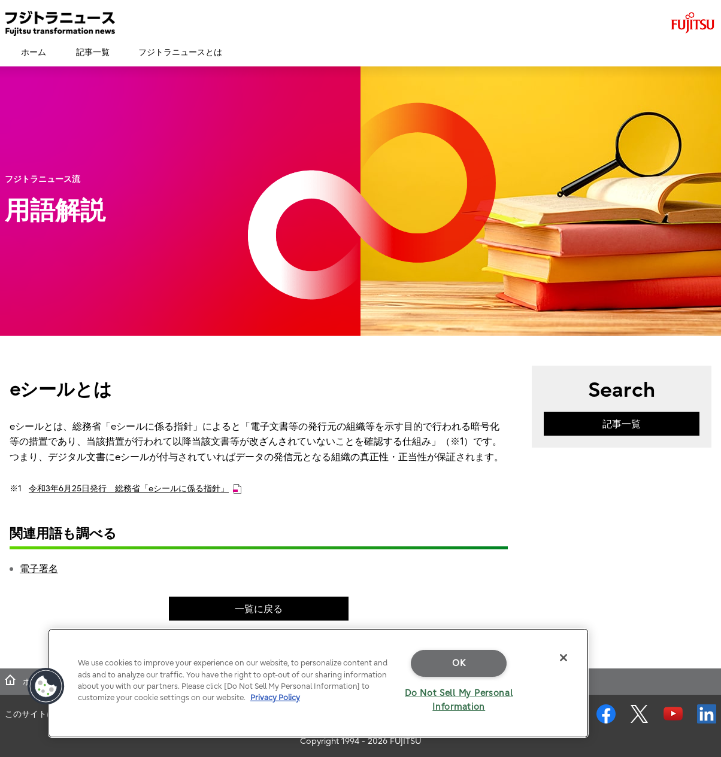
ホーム (33, 52)
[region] (318, 683)
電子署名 (39, 568)
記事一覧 (93, 52)
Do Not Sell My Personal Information (459, 700)
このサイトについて (42, 714)
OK (458, 663)
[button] (46, 686)
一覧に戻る (259, 609)
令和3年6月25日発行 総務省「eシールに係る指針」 (135, 488)
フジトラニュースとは (180, 52)
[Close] (563, 657)
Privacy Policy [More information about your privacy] (275, 697)
